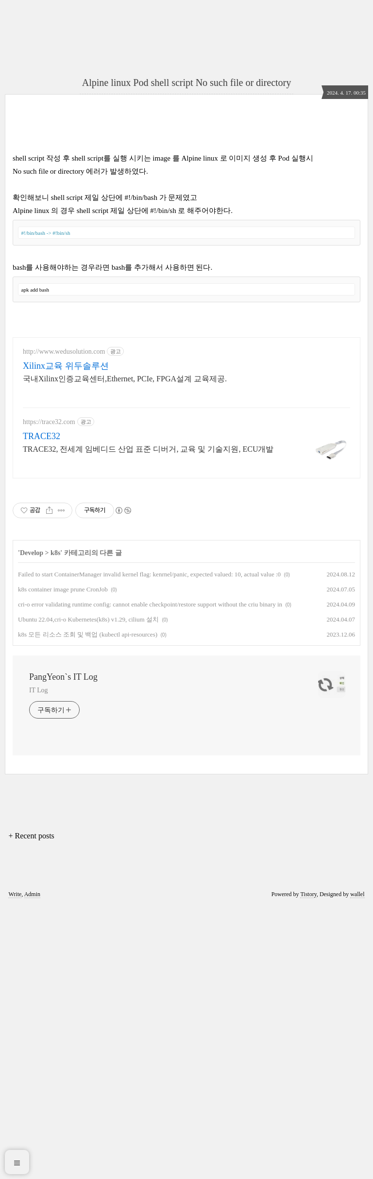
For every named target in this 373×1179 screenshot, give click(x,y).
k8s (55, 824)
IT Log (38, 962)
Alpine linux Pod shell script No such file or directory (186, 82)
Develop (31, 824)
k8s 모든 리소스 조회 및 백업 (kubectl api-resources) (87, 906)
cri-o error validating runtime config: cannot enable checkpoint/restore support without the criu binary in (150, 876)
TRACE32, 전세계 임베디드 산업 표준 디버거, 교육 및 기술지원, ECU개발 (148, 721)
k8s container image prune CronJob (63, 861)
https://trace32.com (49, 693)
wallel (357, 1166)
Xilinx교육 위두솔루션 (66, 637)
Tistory (308, 1166)
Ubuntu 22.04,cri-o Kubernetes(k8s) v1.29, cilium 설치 (88, 891)
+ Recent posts (31, 1107)
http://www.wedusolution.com (64, 623)
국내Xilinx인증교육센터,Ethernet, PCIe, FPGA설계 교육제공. (125, 650)
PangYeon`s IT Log (63, 948)
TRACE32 (41, 708)
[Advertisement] (186, 197)
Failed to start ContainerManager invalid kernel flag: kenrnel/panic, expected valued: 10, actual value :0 (149, 846)
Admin (32, 1166)
